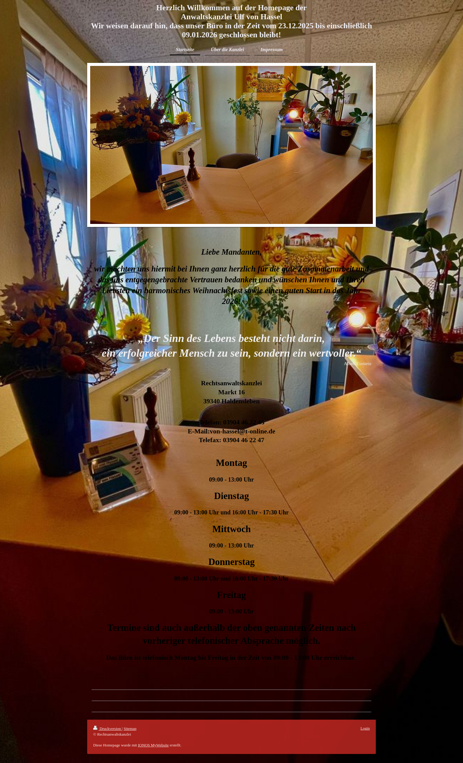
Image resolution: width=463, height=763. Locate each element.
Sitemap (130, 728)
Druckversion (107, 728)
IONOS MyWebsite (153, 745)
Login (365, 728)
